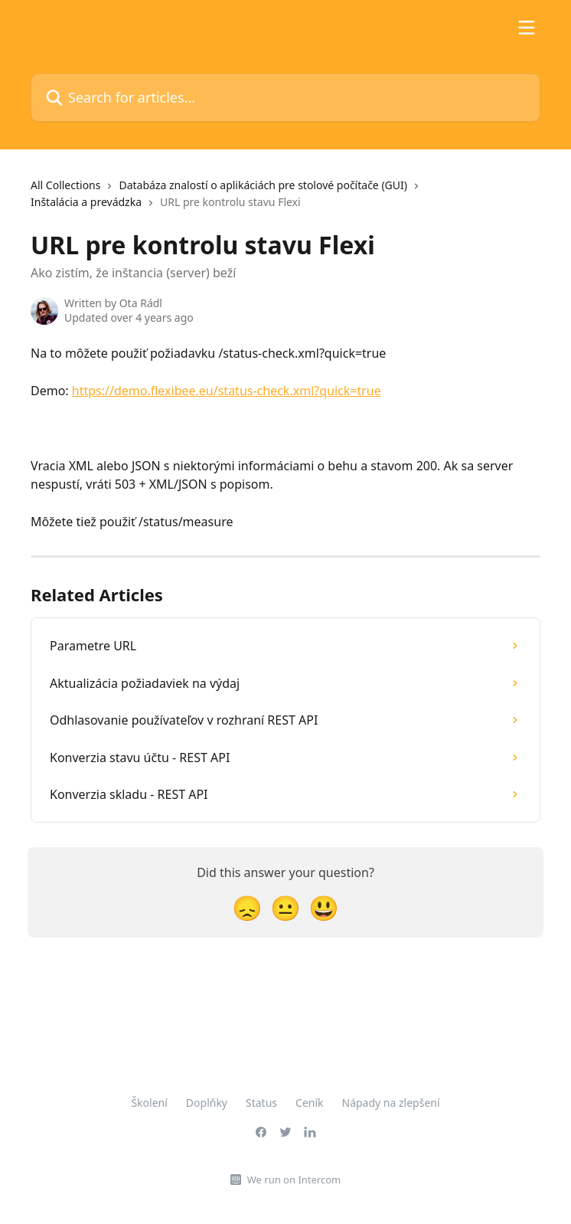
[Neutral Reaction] (285, 907)
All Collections (65, 185)
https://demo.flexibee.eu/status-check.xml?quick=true (226, 390)
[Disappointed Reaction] (247, 907)
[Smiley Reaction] (324, 907)
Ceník (309, 1102)
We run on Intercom (294, 1179)
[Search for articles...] (285, 98)
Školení (149, 1102)
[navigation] (285, 200)
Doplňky (206, 1102)
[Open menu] (526, 27)
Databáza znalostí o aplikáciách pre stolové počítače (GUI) (263, 185)
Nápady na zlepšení (391, 1102)
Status (261, 1102)
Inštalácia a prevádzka (86, 202)
